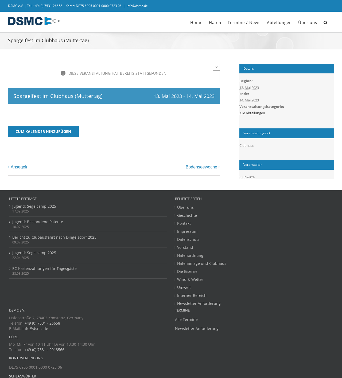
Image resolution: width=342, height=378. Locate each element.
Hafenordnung (190, 255)
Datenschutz (188, 239)
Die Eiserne (187, 271)
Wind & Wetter (190, 279)
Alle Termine (186, 319)
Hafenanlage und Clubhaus (201, 263)
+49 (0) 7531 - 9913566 (44, 349)
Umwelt (184, 287)
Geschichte (187, 215)
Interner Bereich (192, 295)
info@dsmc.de (137, 5)
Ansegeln (20, 167)
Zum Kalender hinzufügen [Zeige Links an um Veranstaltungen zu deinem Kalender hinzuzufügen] (43, 131)
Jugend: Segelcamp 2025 (34, 206)
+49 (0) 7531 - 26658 (42, 323)
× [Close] (216, 67)
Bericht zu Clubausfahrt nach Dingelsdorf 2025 (54, 237)
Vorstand (185, 247)
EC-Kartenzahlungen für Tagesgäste (44, 268)
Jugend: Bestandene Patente (37, 221)
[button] (326, 22)
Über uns (185, 207)
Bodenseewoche (201, 167)
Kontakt (184, 223)
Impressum (187, 231)
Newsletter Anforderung (199, 303)
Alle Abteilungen (252, 113)
